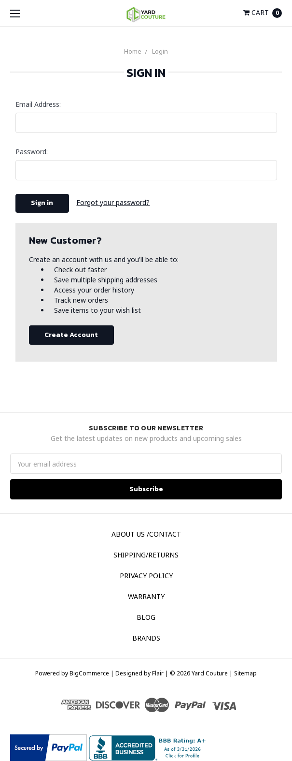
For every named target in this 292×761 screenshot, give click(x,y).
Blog (146, 617)
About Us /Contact (146, 534)
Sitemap (245, 673)
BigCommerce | (92, 673)
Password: (31, 151)
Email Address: (38, 104)
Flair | (160, 673)
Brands (146, 638)
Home (132, 51)
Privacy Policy (146, 575)
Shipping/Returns (146, 554)
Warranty (146, 596)
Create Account (71, 335)
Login (160, 51)
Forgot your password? (113, 202)
